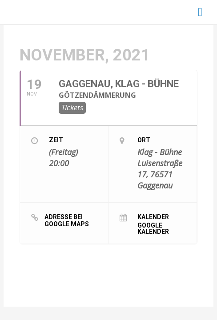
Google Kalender (153, 228)
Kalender (153, 216)
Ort (143, 140)
